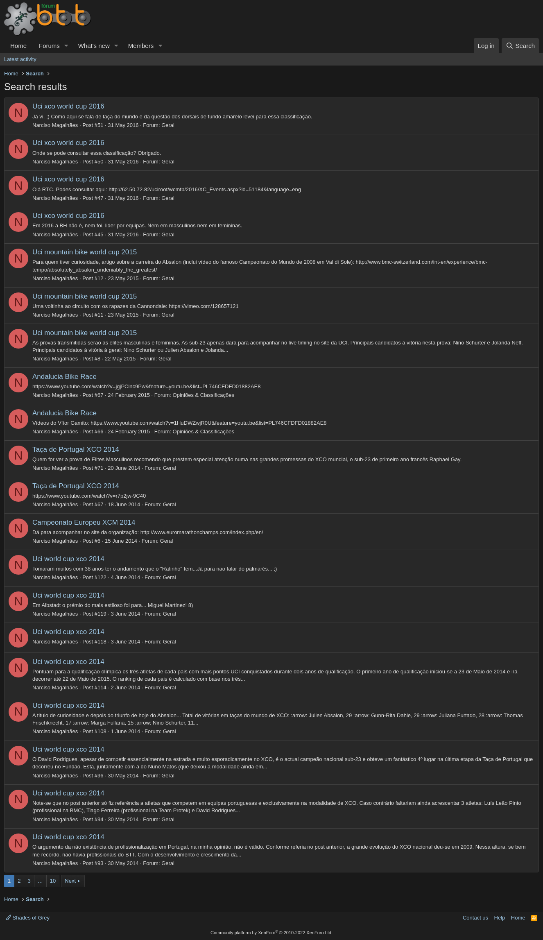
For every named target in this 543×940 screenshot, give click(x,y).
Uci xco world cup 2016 (68, 106)
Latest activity (20, 59)
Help (499, 918)
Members (141, 45)
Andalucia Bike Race (64, 377)
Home (18, 45)
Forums (49, 45)
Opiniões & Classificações (203, 395)
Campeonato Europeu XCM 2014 (83, 522)
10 (53, 881)
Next (70, 881)
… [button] (40, 881)
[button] (66, 45)
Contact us (475, 918)
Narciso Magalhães (55, 125)
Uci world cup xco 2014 (68, 559)
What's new (94, 45)
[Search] (520, 45)
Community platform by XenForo (271, 932)
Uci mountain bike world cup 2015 (84, 252)
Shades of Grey (28, 918)
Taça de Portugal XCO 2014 (75, 449)
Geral (167, 125)
